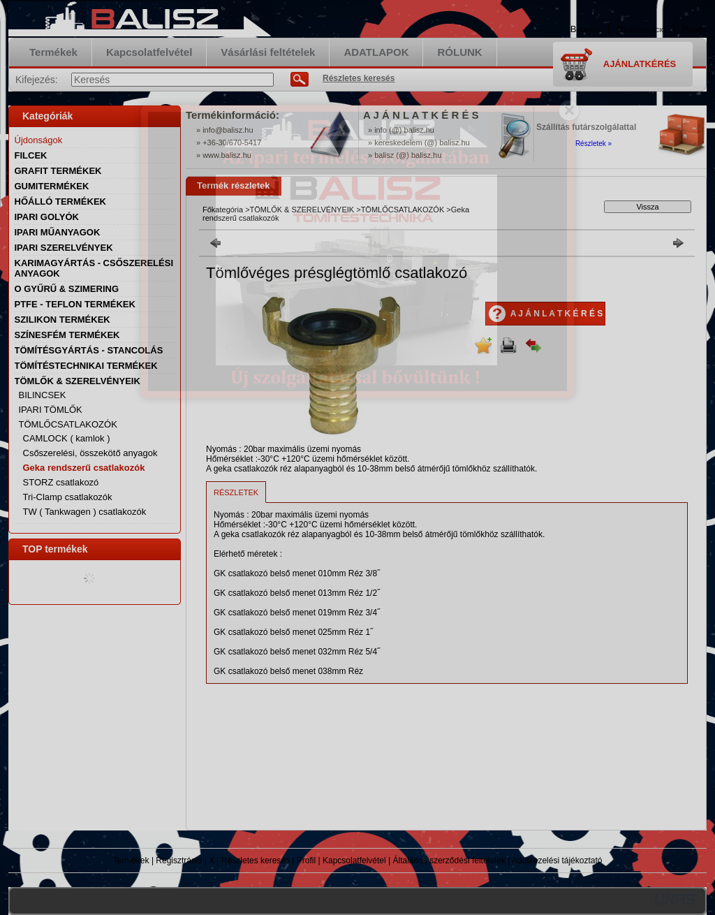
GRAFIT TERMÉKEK (58, 171)
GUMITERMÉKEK (52, 186)
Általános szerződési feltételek (449, 860)
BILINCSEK (42, 395)
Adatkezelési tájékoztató (557, 860)
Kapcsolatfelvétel (354, 860)
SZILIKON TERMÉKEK (62, 319)
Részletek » (593, 143)
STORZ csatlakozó (61, 482)
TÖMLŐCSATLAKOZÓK (403, 209)
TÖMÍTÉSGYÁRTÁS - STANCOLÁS (89, 350)
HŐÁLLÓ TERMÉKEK (60, 201)
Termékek (131, 860)
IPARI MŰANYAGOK (58, 232)
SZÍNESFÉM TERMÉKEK (67, 335)
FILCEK (31, 155)
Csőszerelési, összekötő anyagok (90, 453)
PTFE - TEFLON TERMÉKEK (75, 304)
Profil (306, 860)
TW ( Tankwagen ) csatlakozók (85, 511)
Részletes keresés (255, 860)
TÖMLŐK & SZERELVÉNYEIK (302, 209)
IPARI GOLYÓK (47, 217)
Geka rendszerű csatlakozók (84, 467)
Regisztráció (179, 860)
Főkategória (222, 209)
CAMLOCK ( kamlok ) (66, 438)
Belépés (585, 29)
